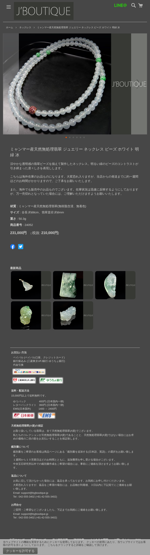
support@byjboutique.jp (34, 492)
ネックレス (25, 27)
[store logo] (44, 11)
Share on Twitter (20, 246)
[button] (11, 83)
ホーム (9, 27)
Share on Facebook (12, 246)
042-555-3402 (27, 496)
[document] (75, 547)
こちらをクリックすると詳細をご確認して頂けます (77, 544)
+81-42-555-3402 (46, 496)
